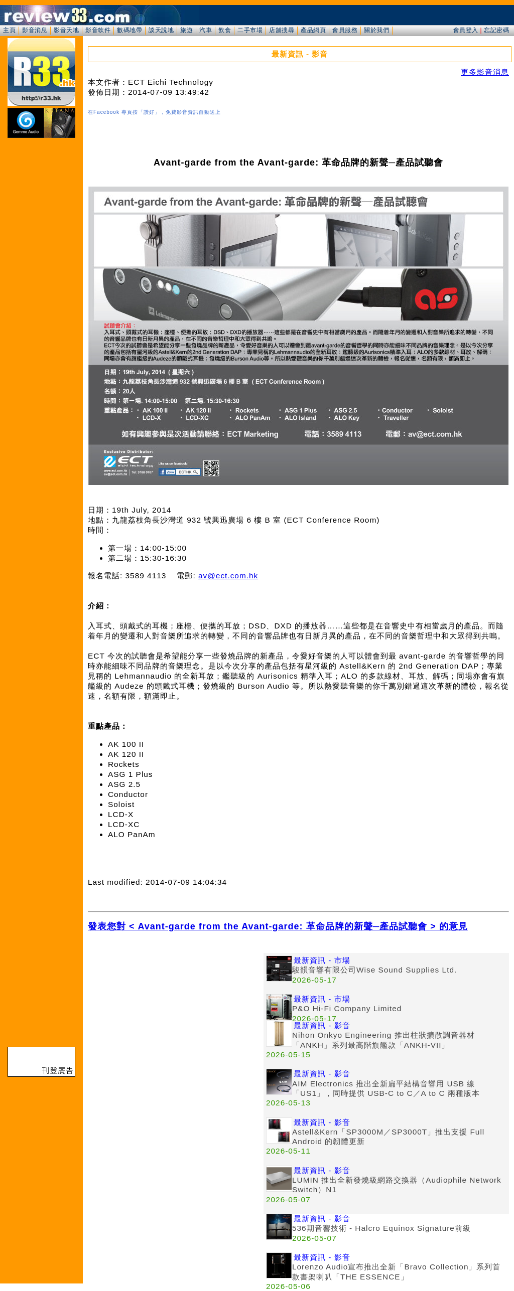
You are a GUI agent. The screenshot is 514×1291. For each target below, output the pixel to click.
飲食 (224, 30)
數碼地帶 (129, 30)
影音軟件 (97, 30)
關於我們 (376, 30)
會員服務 (344, 30)
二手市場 (250, 30)
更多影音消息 (485, 72)
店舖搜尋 (281, 30)
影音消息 (34, 30)
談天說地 (161, 30)
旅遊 (186, 30)
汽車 (205, 30)
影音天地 (66, 30)
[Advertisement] (176, 1023)
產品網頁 (313, 30)
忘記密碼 (496, 30)
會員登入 (465, 30)
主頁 (9, 30)
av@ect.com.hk (228, 575)
